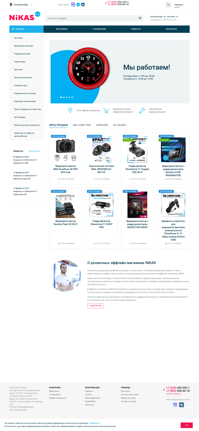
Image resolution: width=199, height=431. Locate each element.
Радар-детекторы (22, 54)
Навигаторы (19, 61)
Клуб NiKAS (90, 401)
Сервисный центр (57, 398)
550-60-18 (118, 4)
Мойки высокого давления (27, 125)
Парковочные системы (25, 93)
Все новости (34, 151)
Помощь (125, 387)
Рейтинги (89, 405)
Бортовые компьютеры (25, 101)
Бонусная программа (134, 61)
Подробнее (125, 85)
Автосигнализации (23, 77)
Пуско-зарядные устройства (27, 109)
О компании (99, 29)
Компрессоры (20, 85)
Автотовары (19, 117)
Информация (92, 387)
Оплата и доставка (130, 394)
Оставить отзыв (128, 401)
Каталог (20, 29)
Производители (92, 398)
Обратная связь (128, 398)
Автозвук (18, 38)
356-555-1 (118, 2)
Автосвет (18, 69)
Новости (136, 29)
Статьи (88, 394)
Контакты (171, 29)
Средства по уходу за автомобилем (24, 134)
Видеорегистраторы (23, 46)
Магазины (61, 29)
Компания (54, 387)
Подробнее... (95, 423)
